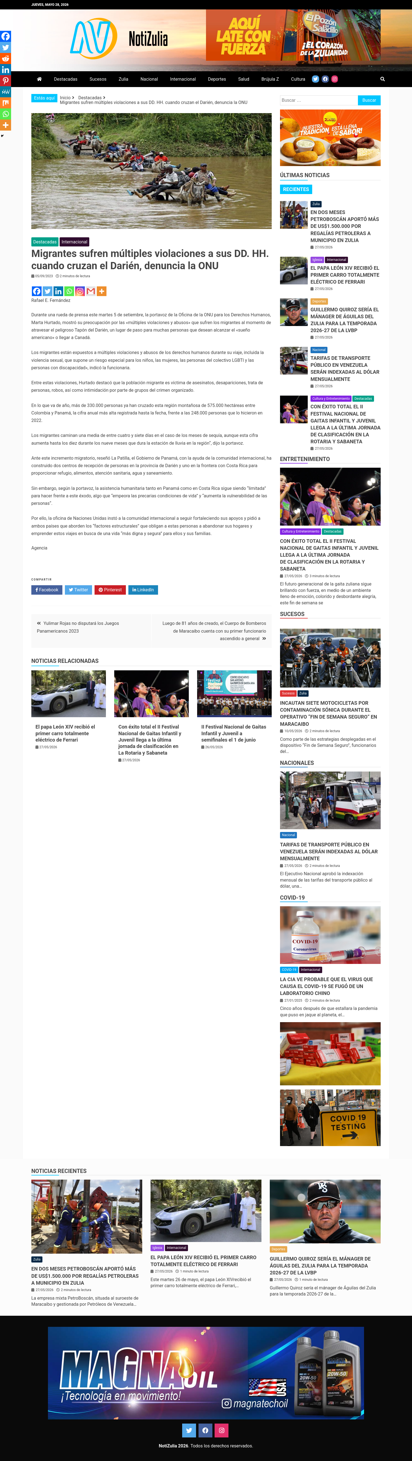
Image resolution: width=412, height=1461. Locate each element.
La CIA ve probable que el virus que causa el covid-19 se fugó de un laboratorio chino (326, 986)
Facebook (46, 590)
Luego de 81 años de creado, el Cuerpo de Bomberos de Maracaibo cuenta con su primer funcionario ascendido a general (214, 631)
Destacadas (65, 79)
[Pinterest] (5, 80)
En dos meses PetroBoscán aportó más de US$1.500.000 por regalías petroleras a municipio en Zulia (345, 226)
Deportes (217, 79)
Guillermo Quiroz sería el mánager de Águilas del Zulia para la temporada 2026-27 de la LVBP (320, 1266)
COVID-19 (292, 897)
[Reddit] (5, 58)
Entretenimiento (305, 459)
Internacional (183, 79)
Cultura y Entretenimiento (331, 399)
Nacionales (297, 763)
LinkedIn (143, 590)
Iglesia (317, 260)
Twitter (78, 590)
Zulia (123, 79)
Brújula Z (270, 79)
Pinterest (110, 590)
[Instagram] (80, 291)
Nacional (149, 79)
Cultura (298, 79)
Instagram (221, 1430)
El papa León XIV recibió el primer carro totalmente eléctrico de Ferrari (65, 733)
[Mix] (5, 102)
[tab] (296, 189)
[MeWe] (5, 91)
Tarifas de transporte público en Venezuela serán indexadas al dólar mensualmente (329, 851)
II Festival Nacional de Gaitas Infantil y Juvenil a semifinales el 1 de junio (233, 733)
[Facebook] (37, 291)
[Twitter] (47, 291)
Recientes (296, 189)
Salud (243, 79)
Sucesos (98, 79)
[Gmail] (91, 291)
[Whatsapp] (69, 291)
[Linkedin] (58, 291)
